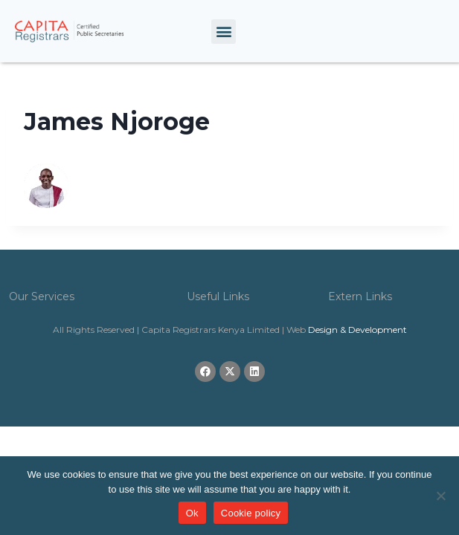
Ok (192, 513)
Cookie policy (251, 513)
